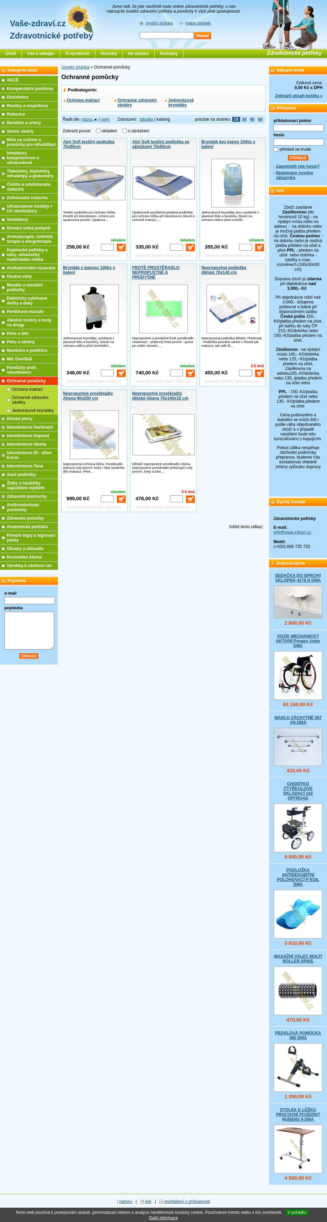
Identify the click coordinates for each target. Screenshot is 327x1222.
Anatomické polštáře (27, 526)
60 (260, 119)
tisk (148, 1201)
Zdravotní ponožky (25, 518)
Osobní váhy (19, 276)
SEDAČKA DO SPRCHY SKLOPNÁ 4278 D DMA (298, 578)
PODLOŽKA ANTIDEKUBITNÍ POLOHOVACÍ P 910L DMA (298, 877)
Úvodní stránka (75, 67)
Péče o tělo (18, 333)
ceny (105, 119)
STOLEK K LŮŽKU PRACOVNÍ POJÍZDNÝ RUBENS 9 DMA (298, 1114)
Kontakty (169, 53)
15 (236, 119)
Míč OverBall (19, 359)
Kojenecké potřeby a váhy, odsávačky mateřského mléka (27, 255)
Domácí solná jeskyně (28, 228)
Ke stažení (138, 53)
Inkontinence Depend (28, 435)
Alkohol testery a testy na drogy (29, 322)
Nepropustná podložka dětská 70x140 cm (223, 270)
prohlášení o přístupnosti (187, 1201)
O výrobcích (77, 53)
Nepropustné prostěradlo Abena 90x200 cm (88, 396)
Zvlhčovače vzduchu (27, 197)
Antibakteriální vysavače (31, 268)
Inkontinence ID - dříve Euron (29, 455)
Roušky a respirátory (27, 105)
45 (252, 119)
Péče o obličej (21, 342)
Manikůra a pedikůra (27, 350)
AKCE (13, 80)
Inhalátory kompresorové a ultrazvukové (23, 158)
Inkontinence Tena (25, 466)
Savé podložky (21, 474)
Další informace (163, 1218)
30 (244, 119)
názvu (89, 119)
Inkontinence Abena (26, 444)
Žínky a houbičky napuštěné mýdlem (26, 485)
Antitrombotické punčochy (23, 507)
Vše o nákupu (40, 53)
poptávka (13, 608)
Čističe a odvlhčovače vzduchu (28, 187)
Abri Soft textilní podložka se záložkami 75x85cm (160, 144)
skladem (111, 131)
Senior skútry (20, 131)
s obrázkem (139, 131)
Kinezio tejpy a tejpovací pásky (31, 537)
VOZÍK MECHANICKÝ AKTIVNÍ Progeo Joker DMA (298, 641)
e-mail (10, 593)
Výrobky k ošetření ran (29, 565)
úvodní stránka (159, 23)
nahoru (125, 1201)
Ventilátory (17, 219)
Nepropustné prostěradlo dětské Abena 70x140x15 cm (160, 396)
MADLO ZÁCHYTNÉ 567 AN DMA (298, 720)
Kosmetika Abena (24, 557)
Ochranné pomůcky (26, 380)
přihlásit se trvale (295, 149)
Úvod (10, 53)
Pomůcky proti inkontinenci (21, 370)
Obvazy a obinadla (25, 548)
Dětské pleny (19, 418)
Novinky (109, 53)
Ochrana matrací (83, 100)
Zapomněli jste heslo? (298, 166)
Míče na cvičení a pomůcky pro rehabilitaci (31, 142)
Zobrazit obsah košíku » (299, 95)
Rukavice (16, 114)
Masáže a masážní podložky (25, 287)
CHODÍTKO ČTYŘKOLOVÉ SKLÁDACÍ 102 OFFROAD (298, 791)
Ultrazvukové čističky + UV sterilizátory (30, 208)
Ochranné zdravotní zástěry (137, 102)
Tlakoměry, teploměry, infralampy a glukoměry (30, 173)
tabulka (146, 119)
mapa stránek (198, 23)
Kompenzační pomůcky (30, 88)
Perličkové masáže (25, 311)
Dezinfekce (18, 97)
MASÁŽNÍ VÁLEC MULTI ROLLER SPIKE (298, 959)
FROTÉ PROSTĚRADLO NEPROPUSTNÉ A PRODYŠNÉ (156, 272)
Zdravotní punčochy (27, 496)
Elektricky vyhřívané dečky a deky (27, 301)
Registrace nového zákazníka (294, 175)
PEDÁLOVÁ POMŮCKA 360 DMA (298, 1035)
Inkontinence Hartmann (30, 427)
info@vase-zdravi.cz (292, 532)
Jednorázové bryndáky (181, 102)
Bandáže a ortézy (24, 122)
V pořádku (297, 1212)
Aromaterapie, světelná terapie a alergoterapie (30, 239)
